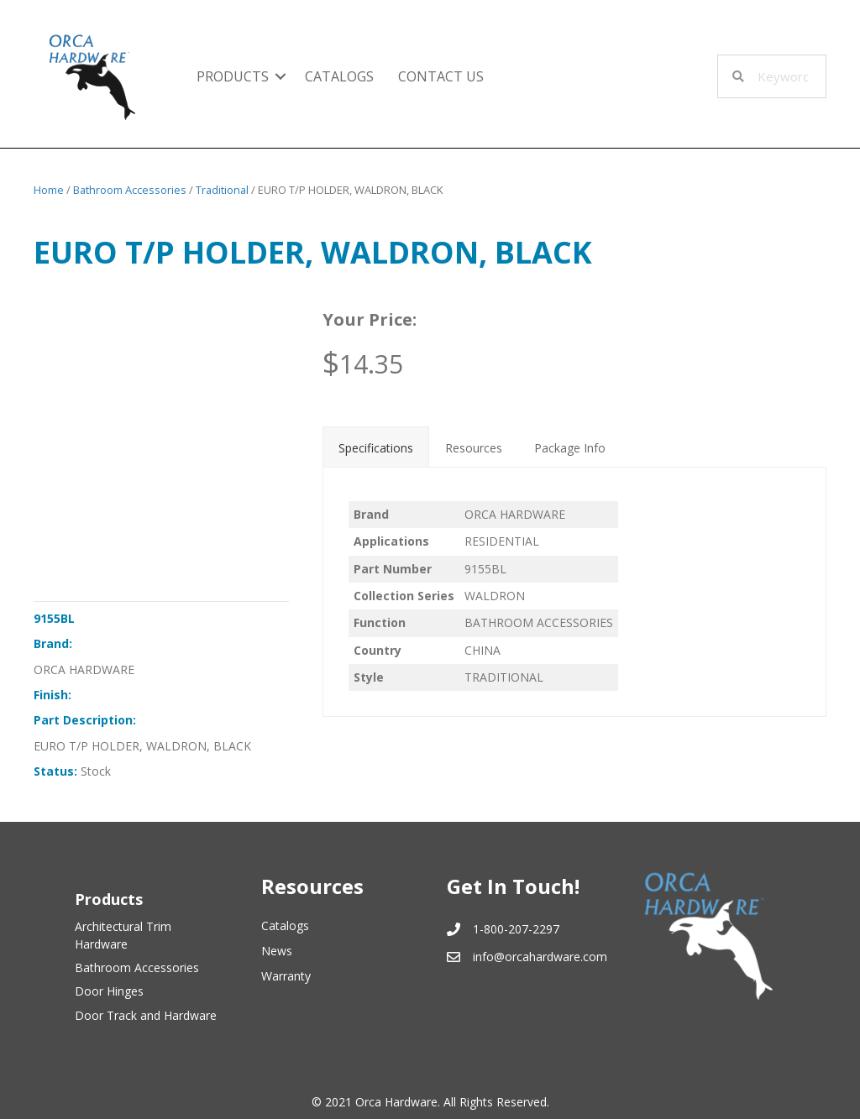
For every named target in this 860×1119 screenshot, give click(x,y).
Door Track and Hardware (146, 1015)
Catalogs (339, 76)
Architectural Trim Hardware (123, 934)
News (276, 951)
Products (233, 76)
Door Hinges (109, 991)
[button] (280, 76)
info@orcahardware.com (540, 957)
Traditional (222, 189)
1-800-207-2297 (516, 929)
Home (49, 189)
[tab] (375, 446)
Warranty (286, 976)
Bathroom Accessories (129, 189)
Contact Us (441, 76)
